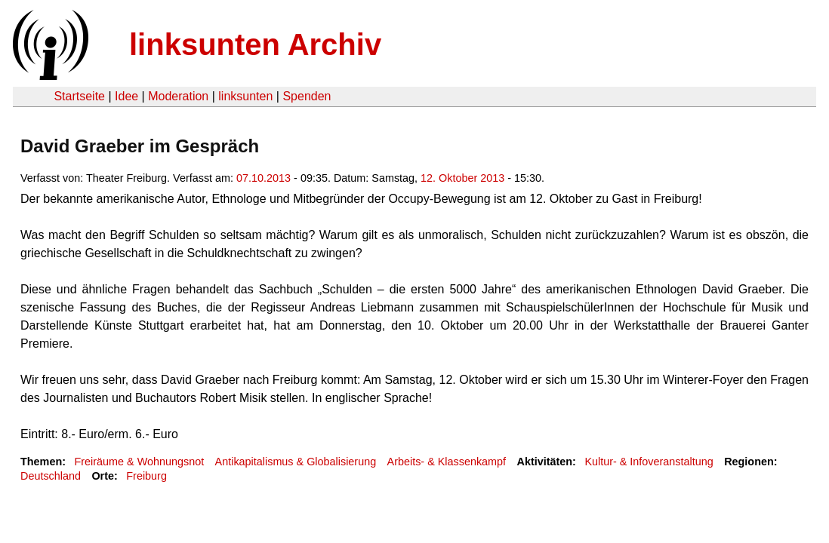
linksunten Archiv (255, 44)
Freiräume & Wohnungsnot (139, 462)
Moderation (178, 96)
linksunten (245, 96)
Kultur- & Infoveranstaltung (648, 462)
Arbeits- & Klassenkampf (447, 462)
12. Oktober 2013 (462, 178)
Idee (126, 96)
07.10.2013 (263, 178)
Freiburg (146, 476)
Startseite (79, 96)
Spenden (306, 96)
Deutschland (50, 476)
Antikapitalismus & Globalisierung (296, 462)
